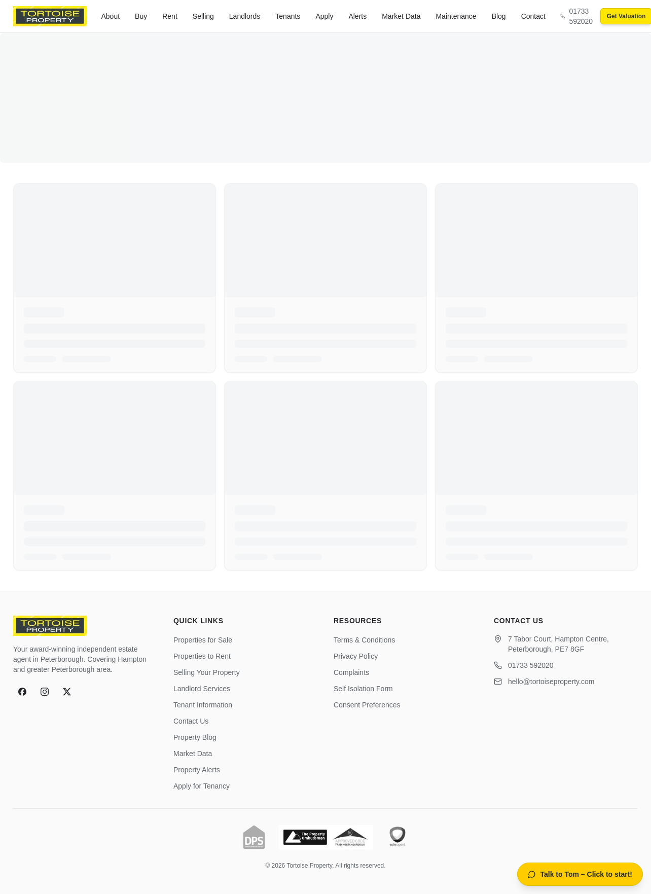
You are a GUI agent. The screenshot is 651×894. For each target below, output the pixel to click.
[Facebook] (22, 692)
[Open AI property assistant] (580, 874)
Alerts (357, 16)
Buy (141, 16)
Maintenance (456, 16)
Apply (324, 16)
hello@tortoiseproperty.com (551, 681)
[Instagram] (44, 692)
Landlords (245, 16)
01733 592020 (531, 665)
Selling (203, 16)
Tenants (287, 16)
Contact (533, 16)
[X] (67, 692)
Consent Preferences (367, 705)
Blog (499, 16)
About (110, 16)
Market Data (401, 16)
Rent (169, 16)
